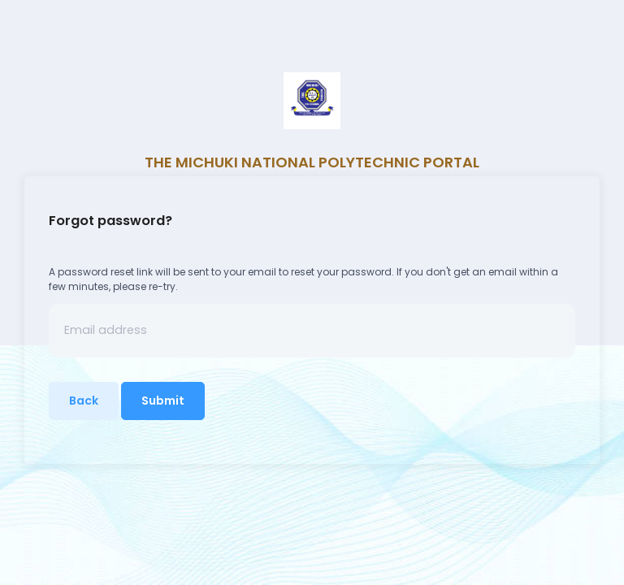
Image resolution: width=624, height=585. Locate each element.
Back (83, 400)
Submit (162, 400)
